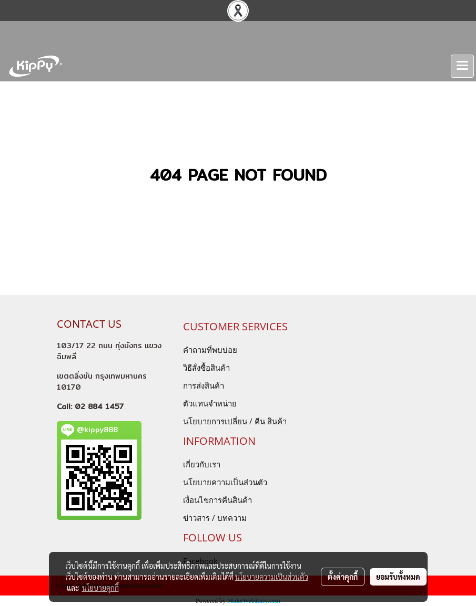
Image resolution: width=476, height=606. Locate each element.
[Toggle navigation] (462, 66)
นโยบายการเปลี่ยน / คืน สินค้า (235, 421)
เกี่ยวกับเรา (201, 464)
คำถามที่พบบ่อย (210, 349)
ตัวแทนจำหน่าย (210, 403)
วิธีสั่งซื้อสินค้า (206, 367)
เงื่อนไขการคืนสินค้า (217, 500)
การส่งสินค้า (203, 385)
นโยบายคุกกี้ (100, 587)
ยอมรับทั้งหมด (398, 576)
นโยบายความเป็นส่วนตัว (225, 482)
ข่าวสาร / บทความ (215, 518)
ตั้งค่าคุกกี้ (343, 576)
